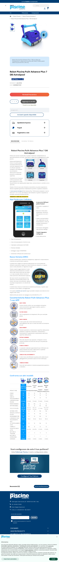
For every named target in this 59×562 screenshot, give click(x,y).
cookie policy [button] (50, 546)
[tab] (15, 141)
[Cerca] (41, 5)
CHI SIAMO (29, 528)
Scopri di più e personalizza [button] (10, 559)
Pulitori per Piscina (21, 452)
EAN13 (11, 85)
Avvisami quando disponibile (26, 115)
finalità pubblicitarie (29, 550)
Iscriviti (34, 517)
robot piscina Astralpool (17, 191)
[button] (57, 536)
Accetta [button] (53, 559)
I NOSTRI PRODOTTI (29, 531)
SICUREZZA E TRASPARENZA (29, 534)
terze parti (21, 547)
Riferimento (13, 83)
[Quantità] (14, 101)
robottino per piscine (21, 290)
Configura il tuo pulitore (29, 476)
